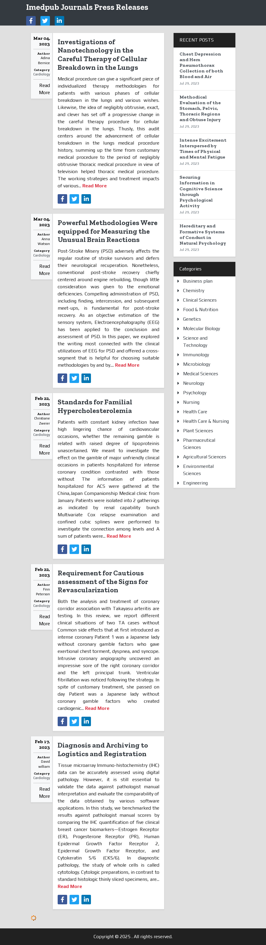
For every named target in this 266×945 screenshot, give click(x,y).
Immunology (196, 354)
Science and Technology (195, 341)
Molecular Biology (201, 328)
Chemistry (193, 290)
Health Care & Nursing (206, 421)
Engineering (195, 483)
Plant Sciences (198, 430)
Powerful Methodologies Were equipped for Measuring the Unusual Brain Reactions (108, 231)
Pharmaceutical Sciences (199, 443)
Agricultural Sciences (204, 457)
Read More (44, 89)
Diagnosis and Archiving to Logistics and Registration (103, 749)
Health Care (195, 411)
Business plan (198, 281)
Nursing (191, 402)
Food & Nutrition (200, 309)
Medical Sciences (200, 373)
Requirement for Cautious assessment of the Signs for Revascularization (103, 581)
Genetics (192, 319)
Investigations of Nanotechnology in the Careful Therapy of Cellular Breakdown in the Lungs (102, 54)
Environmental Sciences (198, 469)
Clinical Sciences (200, 300)
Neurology (193, 383)
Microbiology (196, 364)
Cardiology (41, 74)
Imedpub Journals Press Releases (87, 7)
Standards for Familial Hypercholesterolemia (95, 406)
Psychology (194, 392)
